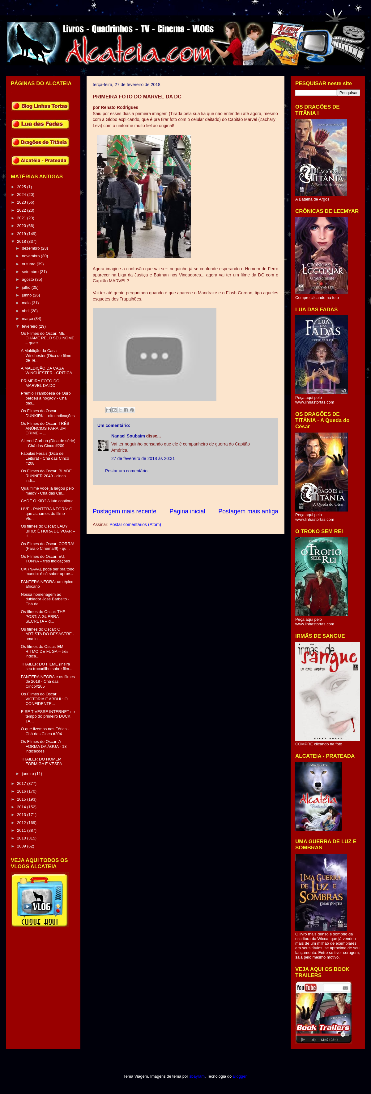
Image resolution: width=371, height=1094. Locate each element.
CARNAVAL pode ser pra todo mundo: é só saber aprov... (47, 571)
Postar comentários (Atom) (135, 524)
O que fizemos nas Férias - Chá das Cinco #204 (45, 731)
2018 (22, 241)
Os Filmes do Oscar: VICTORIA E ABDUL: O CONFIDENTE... (44, 699)
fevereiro (30, 326)
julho (27, 287)
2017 (22, 783)
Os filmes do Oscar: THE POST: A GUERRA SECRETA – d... (43, 616)
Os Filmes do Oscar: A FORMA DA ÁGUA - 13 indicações (43, 746)
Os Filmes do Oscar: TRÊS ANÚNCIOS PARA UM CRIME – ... (45, 428)
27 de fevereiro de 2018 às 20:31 (143, 458)
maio (27, 302)
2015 (22, 799)
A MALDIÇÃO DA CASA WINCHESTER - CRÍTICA (46, 370)
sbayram (197, 1076)
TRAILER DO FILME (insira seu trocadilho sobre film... (46, 666)
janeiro (28, 773)
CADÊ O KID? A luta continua (47, 501)
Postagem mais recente (124, 511)
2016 (22, 791)
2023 (22, 202)
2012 (22, 822)
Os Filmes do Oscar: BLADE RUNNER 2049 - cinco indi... (46, 476)
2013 (22, 814)
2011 (22, 830)
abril (26, 311)
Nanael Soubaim (128, 435)
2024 (22, 194)
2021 (22, 218)
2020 (22, 225)
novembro (31, 256)
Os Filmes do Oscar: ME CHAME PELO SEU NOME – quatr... (47, 338)
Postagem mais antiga (248, 511)
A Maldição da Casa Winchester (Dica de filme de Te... (46, 355)
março (28, 318)
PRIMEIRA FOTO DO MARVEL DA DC (40, 383)
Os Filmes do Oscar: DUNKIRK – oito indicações (48, 413)
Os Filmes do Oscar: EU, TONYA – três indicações (45, 559)
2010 (22, 838)
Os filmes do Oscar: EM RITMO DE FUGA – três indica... (44, 651)
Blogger (239, 1076)
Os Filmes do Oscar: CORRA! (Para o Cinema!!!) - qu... (47, 546)
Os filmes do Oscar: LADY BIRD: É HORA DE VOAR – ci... (48, 531)
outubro (29, 264)
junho (27, 295)
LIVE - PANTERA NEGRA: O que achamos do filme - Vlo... (46, 514)
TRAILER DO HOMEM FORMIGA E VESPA (41, 761)
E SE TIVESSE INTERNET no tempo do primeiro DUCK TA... (48, 716)
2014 (22, 807)
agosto (28, 279)
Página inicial (187, 511)
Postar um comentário (126, 470)
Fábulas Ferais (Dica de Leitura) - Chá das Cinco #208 (45, 458)
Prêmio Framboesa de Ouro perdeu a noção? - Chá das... (45, 398)
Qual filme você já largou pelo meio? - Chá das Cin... (47, 490)
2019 (22, 233)
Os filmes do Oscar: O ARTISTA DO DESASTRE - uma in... (47, 634)
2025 (22, 186)
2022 (22, 210)
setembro (31, 271)
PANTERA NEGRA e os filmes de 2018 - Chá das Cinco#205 (48, 681)
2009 (22, 846)
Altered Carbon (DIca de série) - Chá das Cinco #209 (48, 443)
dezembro (31, 248)
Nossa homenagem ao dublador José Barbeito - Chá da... (45, 599)
